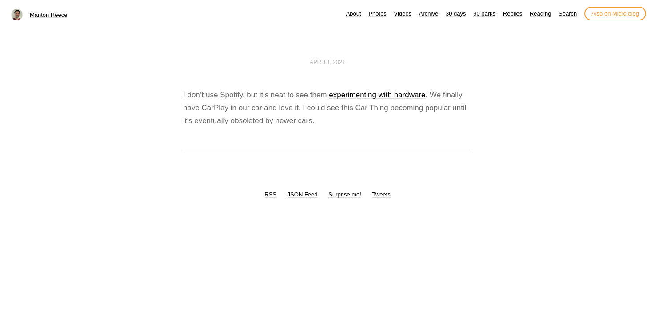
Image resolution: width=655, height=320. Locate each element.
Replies (512, 13)
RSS (270, 194)
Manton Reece (49, 15)
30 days (456, 13)
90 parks (484, 13)
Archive (428, 13)
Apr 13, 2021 (328, 62)
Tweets (381, 194)
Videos (403, 13)
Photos (377, 13)
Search (568, 13)
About (353, 13)
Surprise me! (344, 194)
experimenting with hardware (377, 95)
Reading (540, 13)
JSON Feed (303, 194)
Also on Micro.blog (615, 13)
